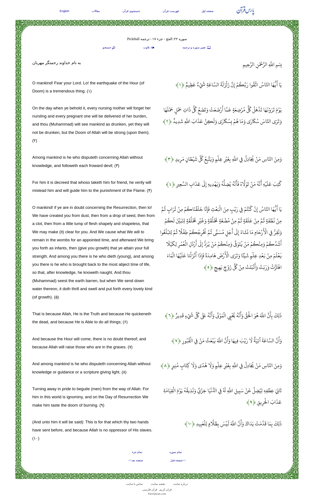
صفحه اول (207, 11)
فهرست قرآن (171, 11)
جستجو (109, 48)
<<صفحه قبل (178, 460)
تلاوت (149, 48)
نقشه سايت (158, 483)
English (64, 11)
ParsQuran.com (157, 493)
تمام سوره (175, 452)
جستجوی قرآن (131, 11)
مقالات (96, 11)
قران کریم (165, 489)
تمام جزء (137, 452)
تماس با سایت (134, 483)
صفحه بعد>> (135, 460)
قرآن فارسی (149, 489)
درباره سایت (180, 483)
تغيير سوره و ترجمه (197, 48)
